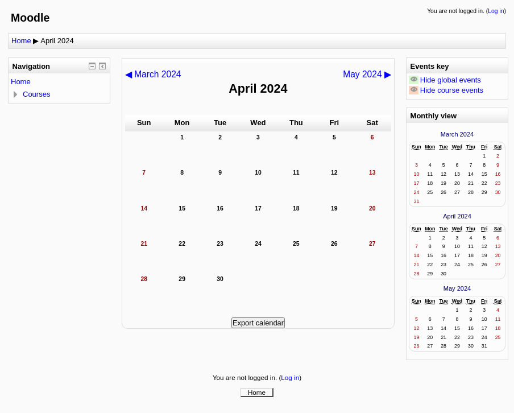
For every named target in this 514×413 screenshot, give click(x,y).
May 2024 (457, 288)
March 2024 (457, 134)
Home (21, 40)
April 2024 (57, 40)
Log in (496, 11)
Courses (36, 94)
